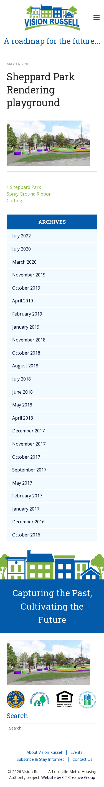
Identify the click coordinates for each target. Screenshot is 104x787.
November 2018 (28, 340)
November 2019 (28, 275)
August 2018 (25, 366)
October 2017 (26, 457)
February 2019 (27, 314)
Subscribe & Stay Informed (41, 759)
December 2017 (28, 431)
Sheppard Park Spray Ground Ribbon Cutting (29, 194)
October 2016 (26, 535)
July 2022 (21, 236)
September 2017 (29, 470)
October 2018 (26, 353)
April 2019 (22, 301)
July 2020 (21, 249)
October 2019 (26, 288)
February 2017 (27, 496)
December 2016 (28, 522)
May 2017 (22, 483)
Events (76, 752)
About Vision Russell (45, 752)
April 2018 (22, 418)
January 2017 (25, 509)
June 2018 (22, 392)
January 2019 (25, 327)
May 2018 (22, 405)
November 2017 (28, 444)
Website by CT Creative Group (68, 777)
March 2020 (24, 262)
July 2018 (21, 379)
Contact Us (82, 759)
